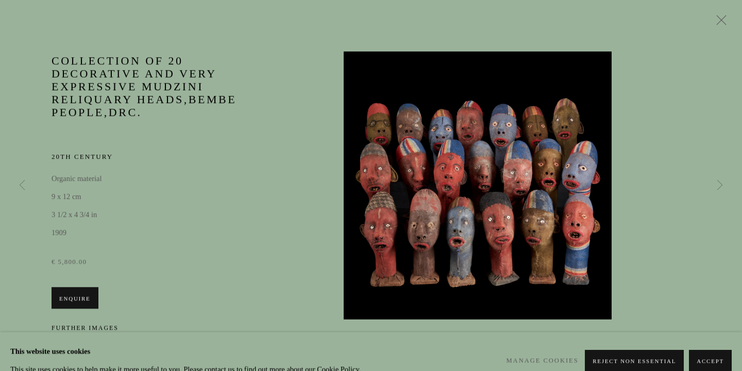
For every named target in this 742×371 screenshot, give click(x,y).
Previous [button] (22, 185)
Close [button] (719, 23)
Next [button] (720, 185)
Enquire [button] (75, 299)
